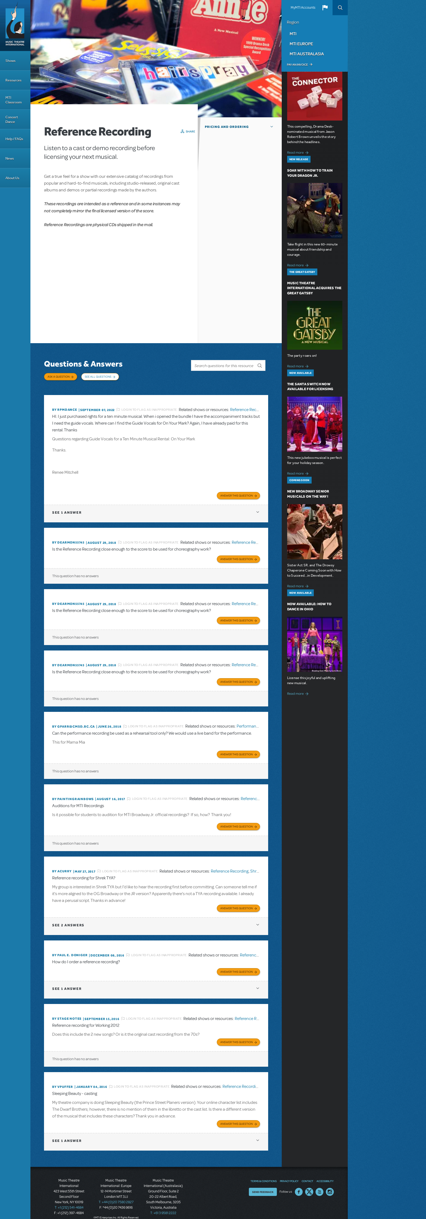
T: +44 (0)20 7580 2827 (116, 1194)
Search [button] (340, 7)
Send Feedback (263, 1184)
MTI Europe (301, 43)
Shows (10, 60)
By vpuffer (62, 1080)
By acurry (62, 866)
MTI (293, 33)
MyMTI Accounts (303, 7)
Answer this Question (236, 492)
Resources (13, 80)
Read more (298, 151)
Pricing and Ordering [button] (227, 127)
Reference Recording (249, 407)
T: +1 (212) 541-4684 (69, 1200)
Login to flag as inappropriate (149, 407)
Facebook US (299, 1184)
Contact (307, 1173)
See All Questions (98, 376)
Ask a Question (59, 376)
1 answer (67, 509)
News (9, 158)
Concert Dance (11, 119)
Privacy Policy (289, 1173)
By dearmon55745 (68, 539)
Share (190, 131)
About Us (12, 178)
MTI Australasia (307, 53)
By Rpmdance (64, 407)
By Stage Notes (67, 1012)
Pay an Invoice (297, 65)
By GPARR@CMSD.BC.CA (73, 722)
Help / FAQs (14, 139)
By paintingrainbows (73, 794)
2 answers (68, 919)
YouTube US (319, 1184)
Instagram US (330, 1184)
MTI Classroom (13, 100)
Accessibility (325, 1173)
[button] (325, 7)
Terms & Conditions (263, 1173)
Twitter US (309, 1184)
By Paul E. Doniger (69, 949)
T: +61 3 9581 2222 (163, 1205)
